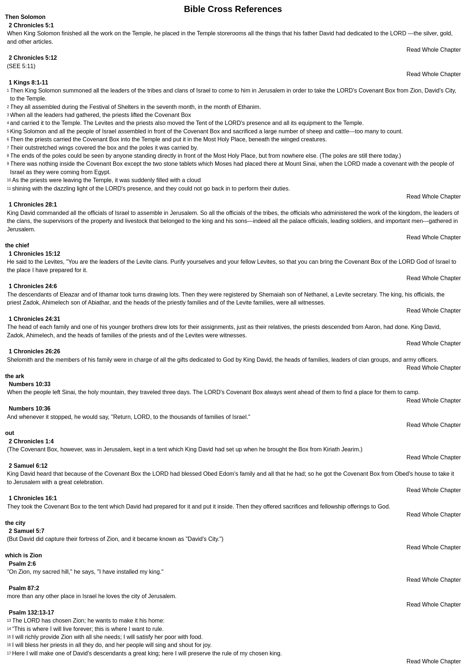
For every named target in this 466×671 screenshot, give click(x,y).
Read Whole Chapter (434, 50)
